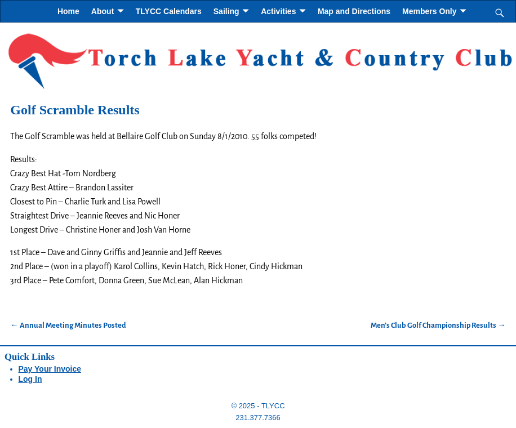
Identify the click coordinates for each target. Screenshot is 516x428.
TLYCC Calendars (169, 11)
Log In (30, 379)
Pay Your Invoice (50, 368)
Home (68, 11)
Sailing (226, 11)
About (102, 11)
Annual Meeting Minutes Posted (68, 325)
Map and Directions (354, 11)
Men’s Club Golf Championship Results (438, 325)
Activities (278, 11)
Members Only (429, 11)
